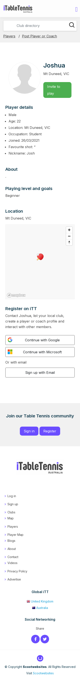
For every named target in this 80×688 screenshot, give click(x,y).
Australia (40, 608)
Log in (11, 496)
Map (10, 518)
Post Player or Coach (39, 36)
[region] (40, 262)
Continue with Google (34, 339)
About (11, 549)
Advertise (14, 579)
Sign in (29, 431)
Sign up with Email (40, 372)
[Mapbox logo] (16, 295)
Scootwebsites (43, 673)
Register (49, 431)
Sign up (12, 504)
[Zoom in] (69, 230)
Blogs (11, 540)
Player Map (15, 534)
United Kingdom (40, 601)
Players (9, 36)
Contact (12, 557)
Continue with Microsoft (35, 351)
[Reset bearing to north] (69, 242)
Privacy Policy (17, 571)
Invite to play (53, 90)
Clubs (11, 512)
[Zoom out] (69, 236)
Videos (12, 563)
